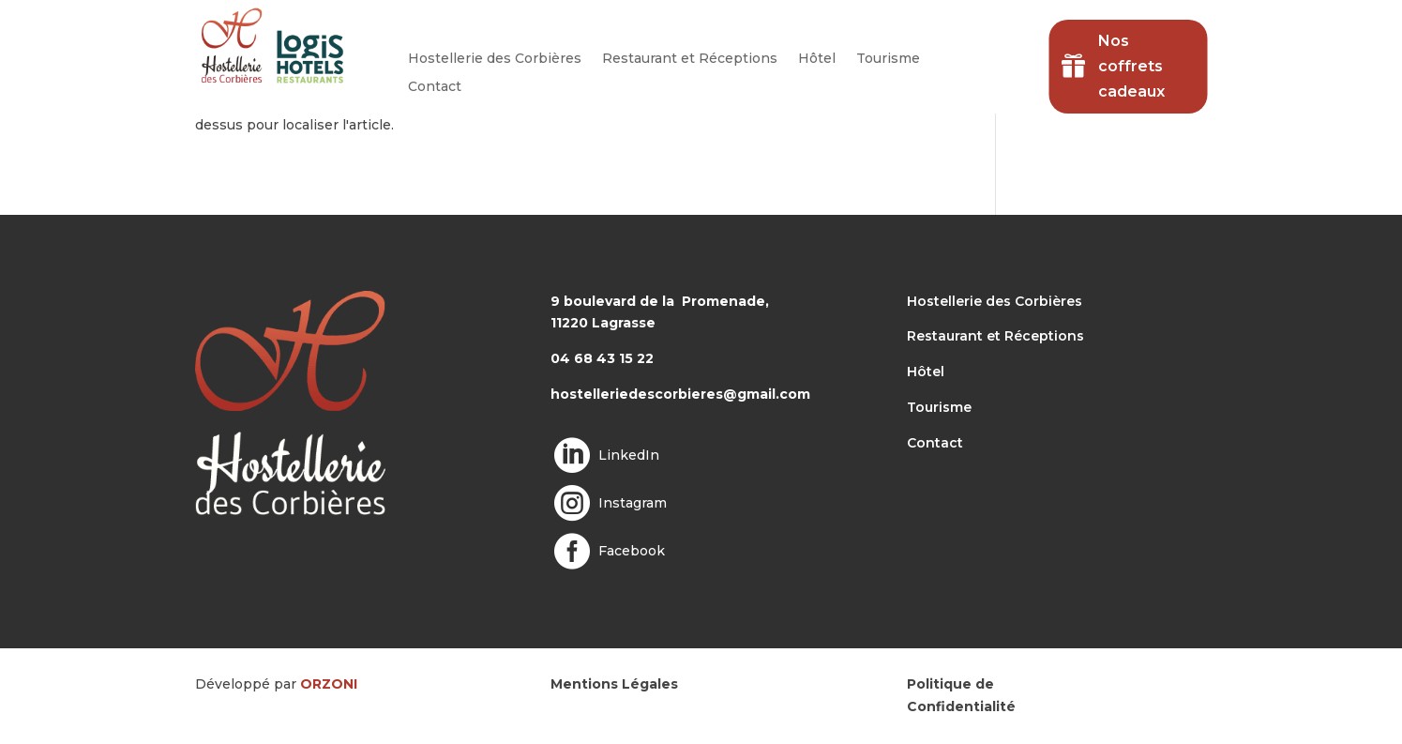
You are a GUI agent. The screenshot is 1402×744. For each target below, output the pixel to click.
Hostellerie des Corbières (494, 59)
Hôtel (817, 59)
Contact (434, 87)
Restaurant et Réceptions (689, 59)
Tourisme (888, 59)
